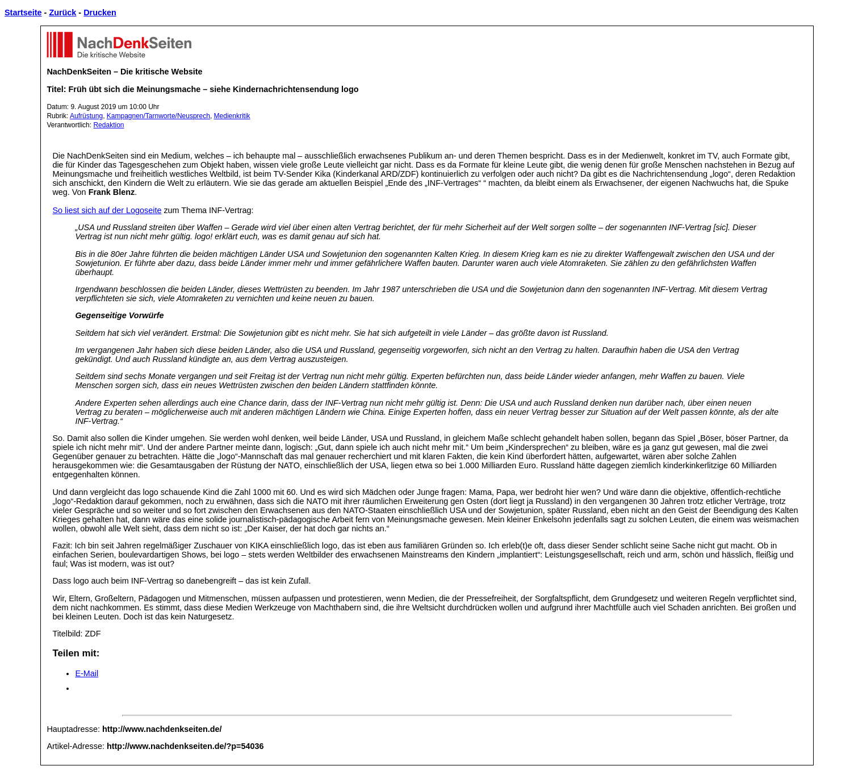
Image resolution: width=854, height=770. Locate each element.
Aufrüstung (86, 116)
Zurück (62, 12)
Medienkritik (232, 116)
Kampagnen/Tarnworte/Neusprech (158, 116)
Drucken (99, 12)
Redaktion (108, 125)
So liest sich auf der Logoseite (106, 210)
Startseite (23, 12)
